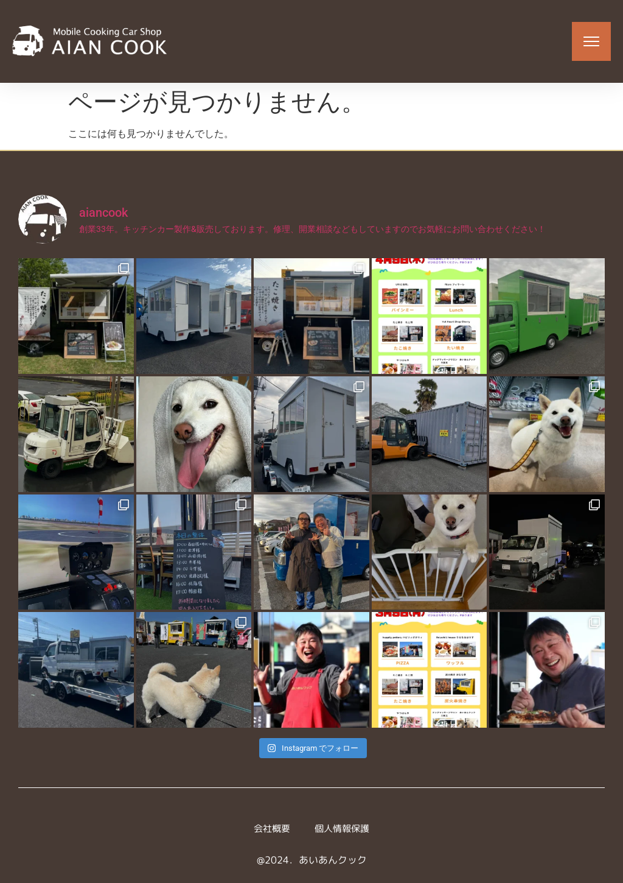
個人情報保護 (343, 829)
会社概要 (270, 829)
